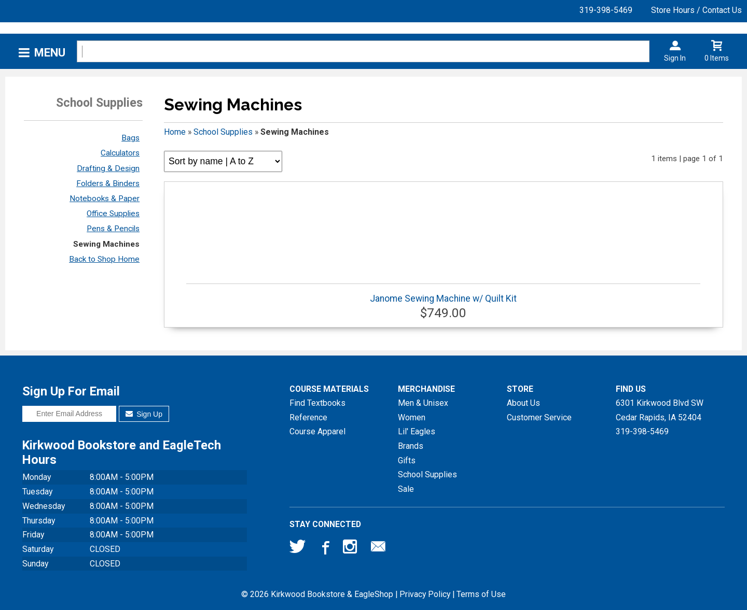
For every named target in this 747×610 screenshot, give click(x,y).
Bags (130, 138)
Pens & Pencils (113, 228)
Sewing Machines (106, 244)
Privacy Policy (424, 594)
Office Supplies (113, 213)
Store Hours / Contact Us (696, 10)
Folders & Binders (108, 183)
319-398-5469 (605, 10)
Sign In (675, 58)
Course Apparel (317, 431)
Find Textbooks (317, 403)
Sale (406, 489)
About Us (523, 403)
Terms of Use (481, 594)
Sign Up (144, 414)
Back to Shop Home (104, 259)
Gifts (407, 460)
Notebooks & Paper (105, 198)
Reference (308, 417)
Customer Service (539, 417)
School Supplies (223, 132)
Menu (49, 52)
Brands (410, 446)
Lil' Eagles (416, 431)
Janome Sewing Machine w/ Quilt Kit (443, 293)
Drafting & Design (108, 168)
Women (411, 417)
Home (175, 132)
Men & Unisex (423, 403)
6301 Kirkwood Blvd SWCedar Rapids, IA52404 (659, 410)
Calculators (120, 153)
